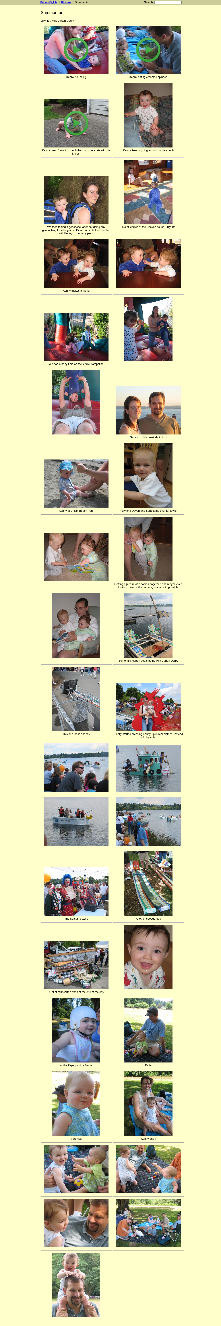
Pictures (66, 2)
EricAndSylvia (48, 2)
